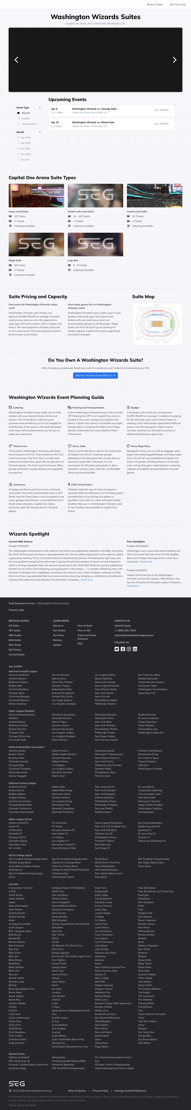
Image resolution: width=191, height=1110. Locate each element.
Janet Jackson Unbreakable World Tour (71, 1012)
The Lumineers (146, 996)
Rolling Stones (146, 931)
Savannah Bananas (63, 1064)
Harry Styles (58, 981)
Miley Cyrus (101, 999)
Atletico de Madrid (19, 1057)
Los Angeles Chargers (64, 703)
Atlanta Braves (17, 721)
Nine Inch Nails (103, 1032)
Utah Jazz (143, 765)
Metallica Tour (103, 992)
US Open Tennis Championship (112, 1064)
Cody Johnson (16, 1042)
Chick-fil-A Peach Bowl (65, 866)
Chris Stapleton (17, 1032)
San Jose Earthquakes (150, 822)
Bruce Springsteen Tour (21, 988)
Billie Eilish (15, 952)
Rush (141, 941)
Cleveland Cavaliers (20, 768)
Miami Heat (58, 775)
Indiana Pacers (60, 761)
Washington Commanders (152, 689)
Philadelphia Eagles (106, 700)
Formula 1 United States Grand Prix (28, 1064)
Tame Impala (145, 977)
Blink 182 (14, 970)
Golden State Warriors (64, 754)
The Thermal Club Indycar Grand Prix (113, 1059)
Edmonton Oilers (61, 793)
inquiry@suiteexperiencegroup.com (134, 635)
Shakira (142, 956)
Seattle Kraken (103, 811)
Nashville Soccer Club (64, 848)
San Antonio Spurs (148, 757)
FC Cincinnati (59, 822)
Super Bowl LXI (146, 692)
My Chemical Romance (107, 1017)
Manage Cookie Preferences (130, 1090)
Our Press (58, 635)
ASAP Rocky (16, 895)
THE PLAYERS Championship (68, 1068)
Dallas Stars (58, 786)
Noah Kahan (102, 1035)
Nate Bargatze (103, 1021)
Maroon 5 (100, 974)
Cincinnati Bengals (19, 696)
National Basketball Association (26, 747)
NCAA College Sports (20, 855)
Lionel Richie (102, 927)
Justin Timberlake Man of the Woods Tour (68, 1041)
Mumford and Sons (105, 1014)
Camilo (13, 1006)
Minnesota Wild (61, 804)
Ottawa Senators (104, 797)
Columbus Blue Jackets (21, 811)
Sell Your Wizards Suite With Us (95, 375)
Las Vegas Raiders (62, 700)
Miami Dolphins (103, 678)
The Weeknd (145, 999)
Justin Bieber (59, 1035)
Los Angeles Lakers (62, 768)
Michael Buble (103, 996)
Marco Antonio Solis (106, 970)
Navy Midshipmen (105, 866)
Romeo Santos (146, 934)
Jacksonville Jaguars (63, 692)
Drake (55, 938)
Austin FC (14, 826)
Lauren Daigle (102, 912)
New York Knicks (104, 761)
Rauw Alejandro (147, 920)
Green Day (58, 970)
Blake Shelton (16, 967)
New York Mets (103, 721)
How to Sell (84, 630)
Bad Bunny (15, 934)
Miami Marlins (60, 739)
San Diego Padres (105, 736)
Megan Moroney (104, 985)
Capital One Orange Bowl (66, 862)
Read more (87, 579)
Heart (55, 985)
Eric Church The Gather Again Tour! (71, 956)
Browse (155, 4)
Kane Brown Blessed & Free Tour (70, 1046)
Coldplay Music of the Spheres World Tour (68, 889)
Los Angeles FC (60, 840)
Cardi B (13, 1010)
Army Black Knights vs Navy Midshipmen (24, 868)
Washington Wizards (150, 768)
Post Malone (145, 916)
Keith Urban (101, 895)
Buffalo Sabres (17, 793)
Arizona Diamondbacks (22, 714)
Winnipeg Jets (146, 811)
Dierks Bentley (60, 916)
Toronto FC (144, 837)
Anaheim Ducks (17, 786)
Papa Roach (102, 1046)
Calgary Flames (17, 797)
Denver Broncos (60, 674)
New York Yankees (105, 725)
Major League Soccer (20, 819)
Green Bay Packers (62, 682)
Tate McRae (144, 981)
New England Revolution (109, 822)
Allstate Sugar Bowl (20, 862)
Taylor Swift (144, 985)
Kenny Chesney (103, 905)
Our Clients (59, 630)
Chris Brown (15, 1028)
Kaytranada (101, 891)
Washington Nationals (150, 732)
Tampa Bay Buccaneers (151, 682)
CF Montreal (15, 830)
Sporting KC (144, 830)
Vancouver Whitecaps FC (152, 840)
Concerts (13, 884)
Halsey (55, 977)
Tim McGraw (145, 1006)
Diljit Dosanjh (59, 920)
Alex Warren (16, 909)
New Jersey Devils (105, 786)
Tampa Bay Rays (147, 721)
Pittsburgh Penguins (106, 804)
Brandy (13, 985)
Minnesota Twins (104, 718)
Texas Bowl (144, 866)
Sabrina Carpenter (148, 945)
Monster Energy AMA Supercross (113, 1003)
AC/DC (12, 891)
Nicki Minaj (101, 1028)
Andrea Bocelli (17, 912)
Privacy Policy (101, 1090)
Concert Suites (16, 654)
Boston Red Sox (17, 729)
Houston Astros (60, 725)
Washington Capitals (150, 808)
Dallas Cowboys (18, 703)
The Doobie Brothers (149, 988)
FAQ (80, 643)
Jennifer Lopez (60, 1017)
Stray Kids (143, 970)
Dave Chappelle (61, 902)
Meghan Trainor (104, 988)
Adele (12, 902)
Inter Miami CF (60, 833)
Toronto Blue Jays (148, 729)
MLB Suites (15, 640)
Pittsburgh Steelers (105, 703)
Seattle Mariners (147, 714)
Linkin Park (101, 923)
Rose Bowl (101, 876)
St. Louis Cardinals (148, 718)
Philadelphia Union (105, 837)
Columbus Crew (17, 844)
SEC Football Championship (153, 858)
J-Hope (56, 1006)
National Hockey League (22, 783)
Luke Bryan (101, 945)
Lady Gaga (101, 909)
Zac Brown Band (147, 1039)
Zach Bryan (144, 1042)
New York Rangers (105, 793)
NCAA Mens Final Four (107, 862)
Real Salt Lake (103, 844)
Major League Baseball (21, 710)
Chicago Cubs (16, 732)
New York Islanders (105, 790)
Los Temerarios (103, 931)
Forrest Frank (59, 963)
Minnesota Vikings (105, 682)
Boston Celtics (16, 754)
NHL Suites (15, 644)
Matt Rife (100, 981)
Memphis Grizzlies (62, 772)
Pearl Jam (143, 895)
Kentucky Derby (17, 1068)
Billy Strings (15, 959)
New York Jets (102, 696)
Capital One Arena (76, 23)
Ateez (12, 920)
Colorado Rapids (18, 840)
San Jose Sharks (104, 808)
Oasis (98, 1039)
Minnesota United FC (63, 844)
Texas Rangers (146, 725)
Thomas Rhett (146, 1003)
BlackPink (14, 963)
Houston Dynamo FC (63, 830)
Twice (141, 1017)
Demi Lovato (59, 912)
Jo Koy (55, 1021)
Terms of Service (77, 1090)
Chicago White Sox (19, 736)
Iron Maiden (58, 996)
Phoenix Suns (102, 775)
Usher (141, 1024)
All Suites (14, 625)
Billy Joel (13, 956)
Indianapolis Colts (62, 689)
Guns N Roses (59, 974)
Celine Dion (15, 1021)
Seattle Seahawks (148, 678)
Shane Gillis (144, 959)
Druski (55, 941)
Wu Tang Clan (146, 1032)
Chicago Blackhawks (20, 804)
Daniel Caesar (59, 898)
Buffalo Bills (15, 685)
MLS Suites (15, 649)
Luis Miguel (101, 938)
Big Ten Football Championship (69, 858)
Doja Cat (57, 931)
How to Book (85, 625)
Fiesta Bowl (101, 858)
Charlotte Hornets (18, 761)
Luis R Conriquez (104, 941)
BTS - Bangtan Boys (20, 931)
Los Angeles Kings (62, 801)
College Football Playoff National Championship (70, 871)
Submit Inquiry (123, 625)
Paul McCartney (147, 887)
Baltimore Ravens (18, 682)
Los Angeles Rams (105, 674)
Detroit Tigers (59, 721)
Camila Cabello (17, 1003)
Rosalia (142, 938)
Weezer (142, 1028)
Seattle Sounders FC (149, 826)
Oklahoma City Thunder (108, 765)
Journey (56, 1032)
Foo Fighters (59, 959)
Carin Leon (15, 1014)
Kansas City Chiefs (62, 696)
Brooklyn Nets (16, 757)
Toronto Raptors (147, 761)
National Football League (23, 671)
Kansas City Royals (62, 729)
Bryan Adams (16, 996)
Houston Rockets (61, 757)
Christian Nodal (17, 1039)
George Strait (59, 967)
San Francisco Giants (106, 739)
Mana (98, 963)
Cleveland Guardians (63, 714)
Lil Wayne (100, 920)
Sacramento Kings (148, 754)
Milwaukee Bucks (104, 750)
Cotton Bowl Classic (63, 876)
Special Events (17, 1053)
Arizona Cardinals (19, 674)
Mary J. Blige (102, 977)
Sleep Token (145, 963)
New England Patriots (107, 685)
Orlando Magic (103, 768)
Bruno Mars (15, 992)
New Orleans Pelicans (107, 757)
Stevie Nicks (144, 967)
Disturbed (57, 927)
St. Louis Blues (146, 786)
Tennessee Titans (147, 685)
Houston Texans (61, 685)
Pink (140, 909)
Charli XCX (15, 1024)
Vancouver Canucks (149, 801)
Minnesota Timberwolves (109, 754)
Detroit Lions (59, 678)
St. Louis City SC (147, 833)
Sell (178, 4)
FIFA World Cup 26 (19, 1061)
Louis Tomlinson (104, 934)
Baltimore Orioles (18, 725)
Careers (57, 644)
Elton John (57, 949)
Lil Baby (99, 916)
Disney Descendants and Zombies (71, 923)
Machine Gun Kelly (105, 952)
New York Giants (104, 692)
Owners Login (16, 609)
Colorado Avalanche (20, 808)
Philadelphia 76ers (105, 772)
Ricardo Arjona (146, 923)
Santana (143, 952)
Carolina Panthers (19, 689)
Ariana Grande (17, 916)
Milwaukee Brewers (106, 714)
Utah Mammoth (147, 797)
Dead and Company (63, 909)
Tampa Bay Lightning (150, 790)
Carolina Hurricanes (20, 801)
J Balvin (56, 999)
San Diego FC (102, 848)
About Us (58, 625)
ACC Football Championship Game (28, 858)
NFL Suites (14, 630)
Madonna (100, 956)
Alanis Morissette (18, 905)
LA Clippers (58, 765)
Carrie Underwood (19, 1017)
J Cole (55, 1003)
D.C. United (15, 848)
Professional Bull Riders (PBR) (68, 1061)
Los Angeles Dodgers (63, 736)
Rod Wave (144, 927)
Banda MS (14, 938)
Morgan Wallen (103, 1006)
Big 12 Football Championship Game (26, 875)
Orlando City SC (104, 833)
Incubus (56, 992)
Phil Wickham (146, 902)
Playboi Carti (145, 912)
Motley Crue (101, 1010)
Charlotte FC (16, 833)
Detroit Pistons (60, 750)
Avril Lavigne (16, 927)
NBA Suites (15, 635)
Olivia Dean (101, 1042)
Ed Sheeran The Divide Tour (67, 945)
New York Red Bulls (106, 830)
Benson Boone (17, 941)
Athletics (13, 718)
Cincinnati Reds (17, 739)
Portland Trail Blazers (150, 750)
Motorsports (58, 1057)
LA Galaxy (57, 837)
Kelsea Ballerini (103, 898)
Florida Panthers (61, 797)
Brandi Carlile (16, 977)
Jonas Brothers (60, 1024)
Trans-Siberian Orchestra (152, 1014)
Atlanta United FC (19, 822)
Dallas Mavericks (18, 772)
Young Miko (144, 1035)
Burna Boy (14, 999)
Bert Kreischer (16, 945)
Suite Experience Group (22, 603)
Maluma (99, 959)
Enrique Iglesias (60, 952)
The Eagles (144, 992)
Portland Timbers (104, 840)
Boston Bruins (16, 790)
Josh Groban (59, 1028)
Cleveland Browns (19, 700)
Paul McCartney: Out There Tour (156, 891)
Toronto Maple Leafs (149, 793)
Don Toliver (58, 934)
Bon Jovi (13, 974)
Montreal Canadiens (63, 808)
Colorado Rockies (61, 718)
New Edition (102, 1024)
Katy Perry (100, 887)
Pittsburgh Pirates (105, 732)
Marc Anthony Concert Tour (110, 967)
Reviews (57, 640)
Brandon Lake (16, 981)
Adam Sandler (17, 898)
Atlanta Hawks (17, 750)
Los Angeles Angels (63, 732)
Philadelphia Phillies (106, 729)
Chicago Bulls (16, 765)
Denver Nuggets (18, 775)
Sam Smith (144, 949)
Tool (140, 1010)
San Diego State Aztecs (151, 862)
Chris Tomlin (16, 1035)
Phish (141, 905)
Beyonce (13, 949)
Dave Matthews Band (64, 905)
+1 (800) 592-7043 (125, 630)
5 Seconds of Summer (21, 887)
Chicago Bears (17, 692)
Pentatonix (144, 898)
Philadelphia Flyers (105, 801)
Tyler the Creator (147, 1021)
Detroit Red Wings (62, 790)
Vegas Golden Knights (150, 804)
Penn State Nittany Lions (109, 873)
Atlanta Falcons (17, 678)
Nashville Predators (63, 811)
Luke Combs (101, 949)
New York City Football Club (110, 826)
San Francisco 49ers (149, 674)
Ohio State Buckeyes (106, 869)
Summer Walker (147, 974)
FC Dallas (57, 826)
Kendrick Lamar (103, 902)
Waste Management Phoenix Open (114, 1068)
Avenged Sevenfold (19, 923)
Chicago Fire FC (17, 837)
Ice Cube (56, 988)
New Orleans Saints (106, 689)
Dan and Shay (60, 895)
